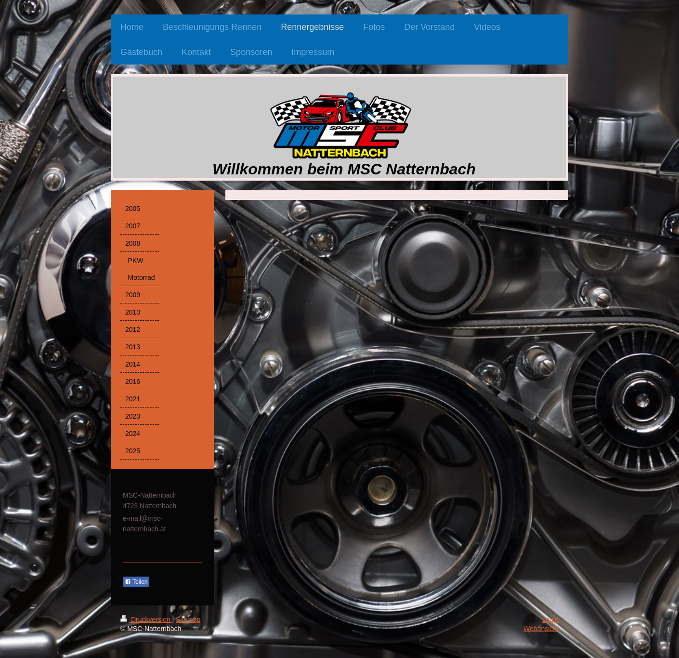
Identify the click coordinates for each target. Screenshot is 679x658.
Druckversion (146, 619)
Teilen (136, 582)
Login (550, 619)
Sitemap (188, 619)
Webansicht (541, 628)
